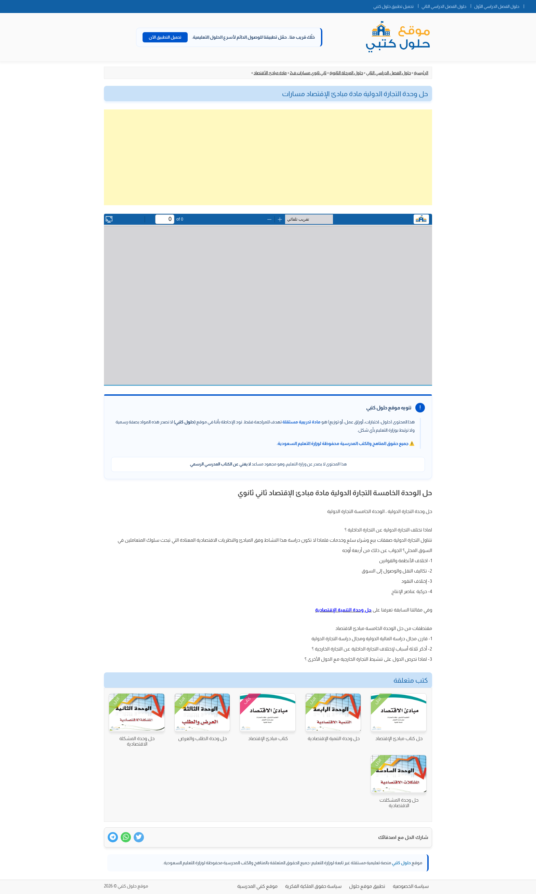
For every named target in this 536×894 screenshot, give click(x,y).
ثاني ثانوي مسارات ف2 (308, 72)
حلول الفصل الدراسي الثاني (443, 6)
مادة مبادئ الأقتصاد (270, 72)
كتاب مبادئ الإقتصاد (268, 738)
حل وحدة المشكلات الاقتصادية (398, 802)
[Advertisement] (268, 157)
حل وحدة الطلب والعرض (202, 738)
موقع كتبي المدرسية (257, 886)
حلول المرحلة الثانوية (346, 72)
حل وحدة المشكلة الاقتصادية (137, 741)
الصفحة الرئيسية (530, 5)
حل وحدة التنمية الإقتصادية (334, 738)
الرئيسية (421, 72)
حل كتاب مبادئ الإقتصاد (399, 738)
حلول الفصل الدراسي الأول (496, 6)
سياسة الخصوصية (411, 886)
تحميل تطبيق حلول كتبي (393, 6)
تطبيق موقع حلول (367, 886)
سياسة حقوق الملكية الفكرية (313, 886)
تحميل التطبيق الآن (165, 37)
